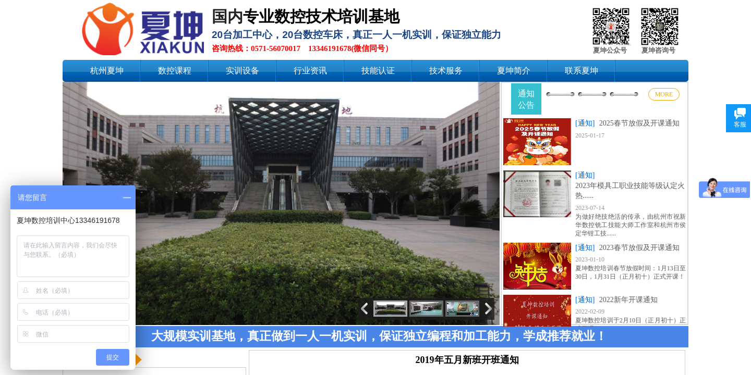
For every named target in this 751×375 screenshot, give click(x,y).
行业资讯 (310, 70)
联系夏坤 (581, 70)
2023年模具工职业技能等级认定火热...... (630, 191)
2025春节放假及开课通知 (639, 123)
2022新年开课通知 (628, 300)
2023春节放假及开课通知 (639, 248)
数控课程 (174, 70)
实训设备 (242, 70)
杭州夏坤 (107, 70)
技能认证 (378, 70)
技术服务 (446, 70)
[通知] (585, 123)
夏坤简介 (513, 70)
